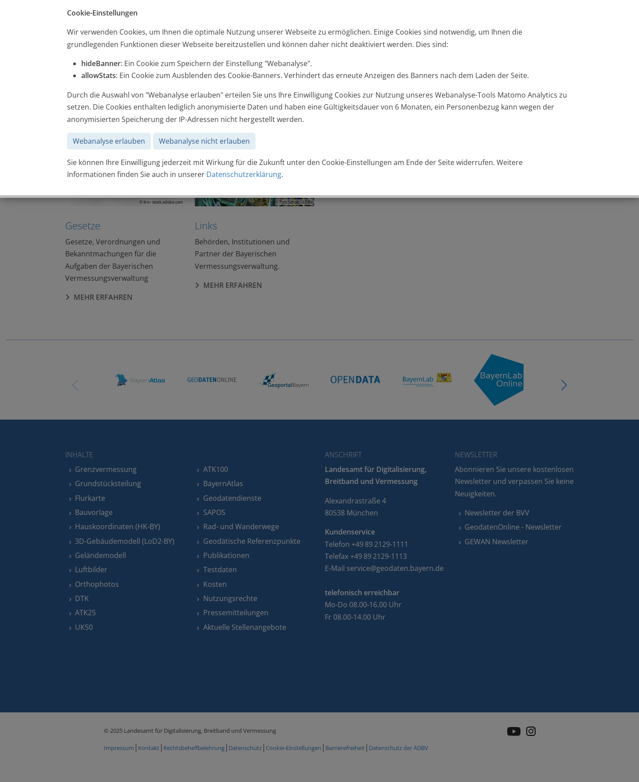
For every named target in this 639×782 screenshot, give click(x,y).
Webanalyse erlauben (109, 141)
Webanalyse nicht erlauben (204, 141)
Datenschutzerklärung (243, 174)
